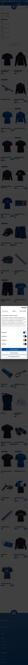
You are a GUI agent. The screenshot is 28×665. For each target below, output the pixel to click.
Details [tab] (14, 311)
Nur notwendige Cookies (14, 356)
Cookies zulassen (14, 349)
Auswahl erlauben (14, 352)
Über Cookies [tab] (23, 311)
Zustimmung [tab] (5, 311)
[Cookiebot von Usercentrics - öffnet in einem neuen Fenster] (21, 307)
